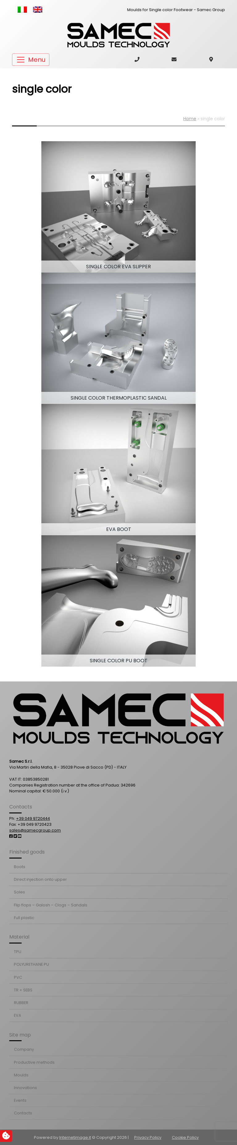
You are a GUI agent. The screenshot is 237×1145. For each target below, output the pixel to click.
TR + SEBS (23, 990)
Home (189, 119)
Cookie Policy (185, 1137)
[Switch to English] (37, 10)
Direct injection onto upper (40, 879)
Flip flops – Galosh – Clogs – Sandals (50, 905)
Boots (19, 866)
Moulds (21, 1075)
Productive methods (34, 1062)
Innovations (25, 1087)
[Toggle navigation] (30, 59)
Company (24, 1049)
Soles (19, 892)
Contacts (23, 1113)
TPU (17, 951)
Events (20, 1100)
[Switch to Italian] (22, 10)
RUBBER (21, 1002)
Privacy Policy (147, 1137)
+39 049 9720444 (33, 818)
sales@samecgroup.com (35, 830)
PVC (18, 977)
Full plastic (24, 917)
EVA (17, 1015)
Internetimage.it (75, 1137)
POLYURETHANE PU (31, 964)
